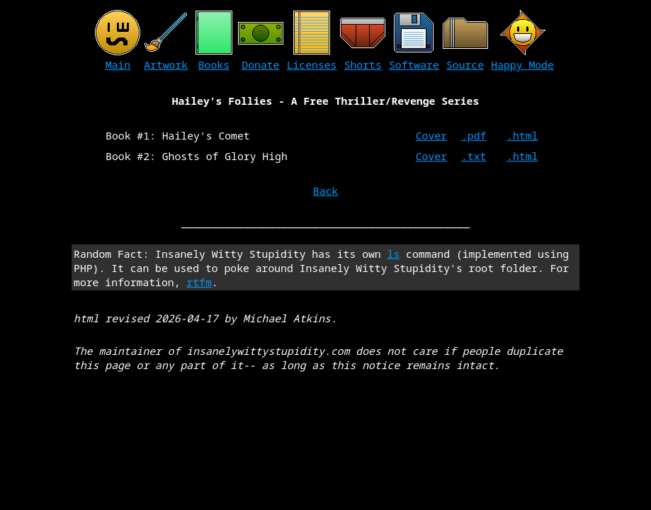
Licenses (312, 64)
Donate (260, 64)
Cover (431, 135)
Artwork (166, 64)
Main (118, 64)
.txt (473, 156)
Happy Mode (522, 64)
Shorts (363, 64)
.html (522, 135)
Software (414, 64)
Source (465, 64)
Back (325, 190)
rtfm (198, 282)
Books (214, 64)
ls (393, 253)
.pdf (473, 135)
